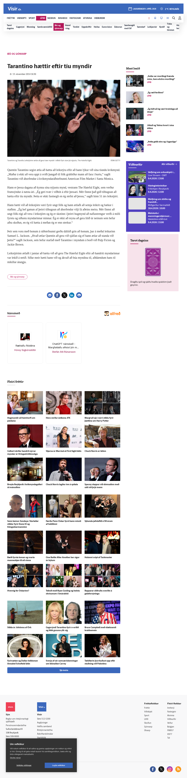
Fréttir (147, 708)
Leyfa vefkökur (58, 765)
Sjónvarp (148, 727)
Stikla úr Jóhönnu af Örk (19, 628)
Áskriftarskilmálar (45, 734)
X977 (169, 734)
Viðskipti (148, 712)
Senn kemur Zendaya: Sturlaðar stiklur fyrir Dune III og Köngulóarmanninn (23, 524)
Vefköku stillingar (24, 765)
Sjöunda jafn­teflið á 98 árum (99, 521)
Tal (168, 738)
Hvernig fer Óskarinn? (18, 591)
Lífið (146, 719)
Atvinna (170, 716)
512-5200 (45, 719)
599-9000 (14, 736)
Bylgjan (170, 727)
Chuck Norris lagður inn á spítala (62, 485)
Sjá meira (64, 670)
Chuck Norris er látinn (95, 451)
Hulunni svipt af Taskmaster (98, 557)
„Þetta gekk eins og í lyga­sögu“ (162, 142)
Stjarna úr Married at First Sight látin (63, 451)
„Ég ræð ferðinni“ (155, 93)
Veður (170, 723)
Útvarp (147, 730)
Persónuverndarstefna (16, 725)
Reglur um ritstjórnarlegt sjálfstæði (17, 720)
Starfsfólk (41, 738)
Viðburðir (171, 719)
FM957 (170, 730)
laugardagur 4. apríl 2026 (144, 9)
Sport (146, 716)
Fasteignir (171, 712)
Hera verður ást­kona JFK (58, 418)
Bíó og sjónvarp (17, 277)
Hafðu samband (44, 727)
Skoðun (147, 723)
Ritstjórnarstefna (44, 730)
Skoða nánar (15, 758)
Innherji (170, 708)
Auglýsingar (42, 723)
